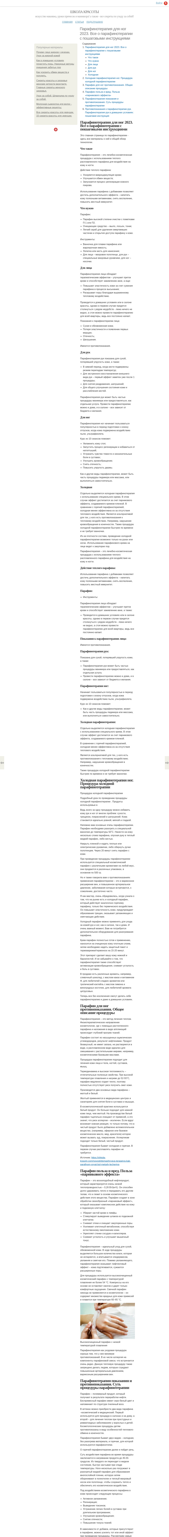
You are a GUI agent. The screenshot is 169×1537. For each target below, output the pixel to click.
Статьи (79, 21)
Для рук (92, 68)
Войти (159, 3)
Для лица (93, 64)
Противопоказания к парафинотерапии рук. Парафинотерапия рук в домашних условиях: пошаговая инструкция (109, 112)
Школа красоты (84, 12)
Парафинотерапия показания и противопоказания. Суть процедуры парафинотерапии (104, 102)
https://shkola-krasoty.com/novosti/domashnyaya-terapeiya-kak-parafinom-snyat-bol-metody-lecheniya (105, 1161)
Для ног (92, 71)
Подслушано (94, 21)
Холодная (93, 74)
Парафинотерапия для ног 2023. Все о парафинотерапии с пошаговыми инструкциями (105, 50)
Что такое (93, 57)
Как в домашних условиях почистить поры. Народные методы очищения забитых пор (55, 64)
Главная (67, 21)
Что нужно (93, 61)
